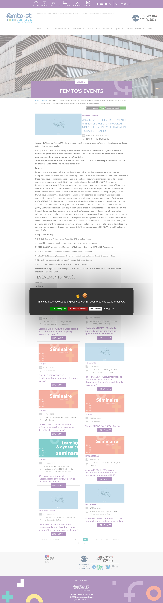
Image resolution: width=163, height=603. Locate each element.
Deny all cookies (78, 309)
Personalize (95, 309)
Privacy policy (108, 309)
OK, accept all (58, 309)
